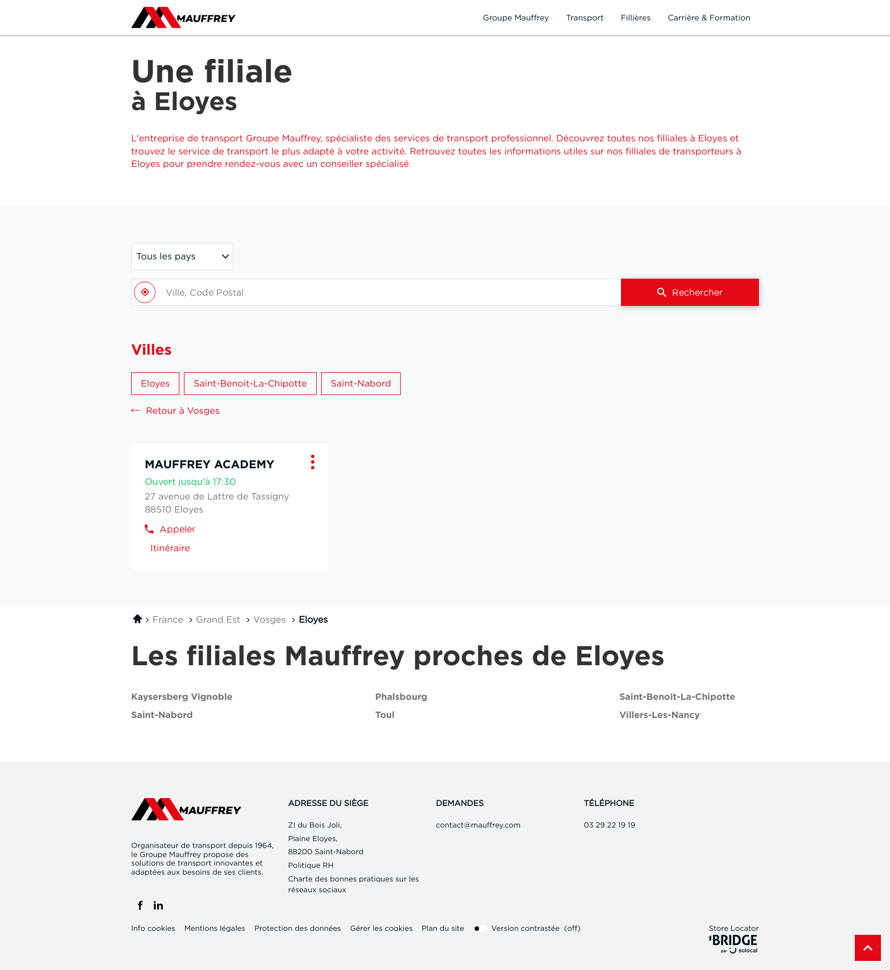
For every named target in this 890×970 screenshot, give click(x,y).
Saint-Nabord (361, 383)
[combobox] (376, 292)
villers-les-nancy (659, 715)
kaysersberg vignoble (182, 697)
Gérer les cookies (381, 929)
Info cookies (153, 928)
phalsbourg (401, 697)
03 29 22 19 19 (610, 825)
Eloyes (155, 383)
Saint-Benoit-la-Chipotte (250, 383)
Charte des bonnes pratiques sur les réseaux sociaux (353, 885)
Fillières (636, 17)
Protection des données (297, 928)
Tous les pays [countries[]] (165, 256)
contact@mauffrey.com (478, 825)
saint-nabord (162, 715)
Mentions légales (214, 928)
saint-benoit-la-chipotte (677, 697)
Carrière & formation (708, 17)
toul (384, 715)
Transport (585, 17)
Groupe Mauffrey (516, 17)
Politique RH (311, 865)
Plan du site (443, 929)
